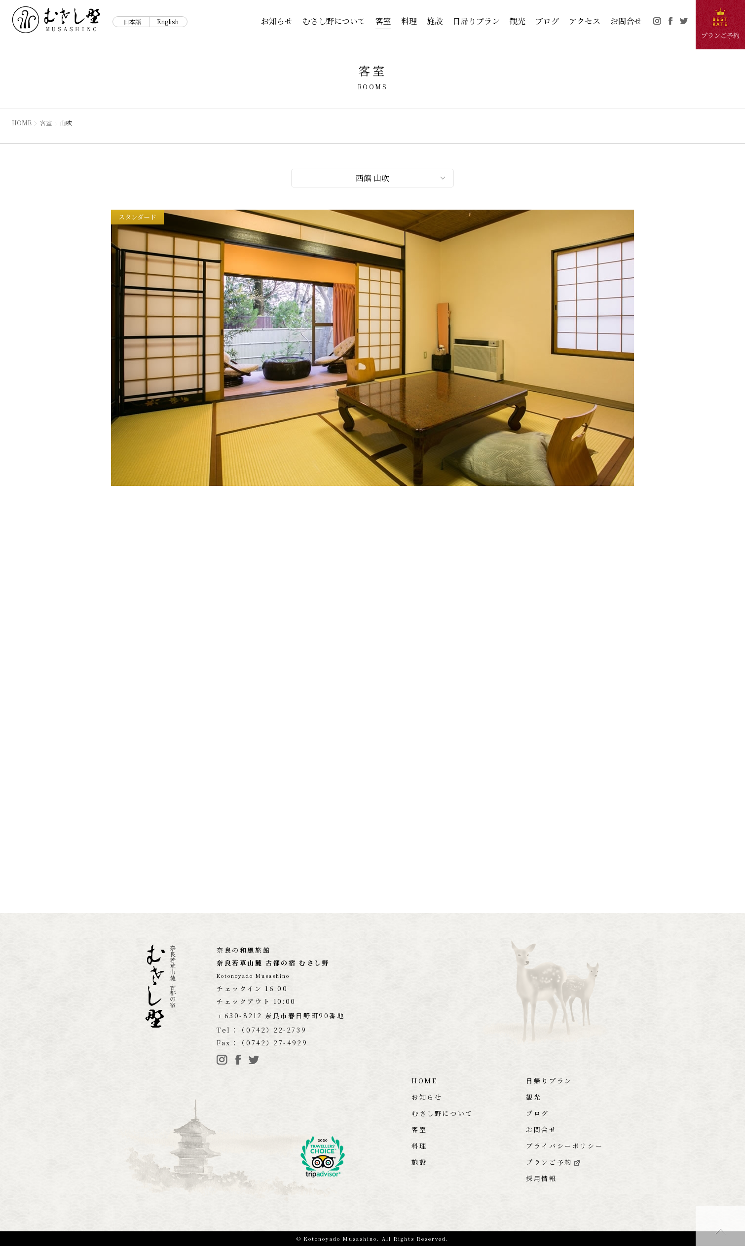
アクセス (584, 21)
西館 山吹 (372, 179)
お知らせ (277, 21)
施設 (435, 21)
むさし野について (334, 21)
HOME (22, 123)
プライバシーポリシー (564, 1154)
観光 (517, 21)
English (168, 21)
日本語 (132, 21)
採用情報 (541, 1187)
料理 (409, 21)
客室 (383, 21)
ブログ (547, 21)
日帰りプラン (476, 21)
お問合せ (626, 21)
